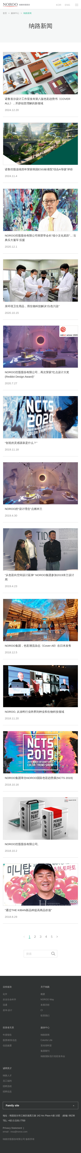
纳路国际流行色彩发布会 (53, 1056)
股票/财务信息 (10, 1040)
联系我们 (45, 1015)
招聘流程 (7, 1086)
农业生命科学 (9, 999)
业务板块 (7, 987)
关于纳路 (45, 987)
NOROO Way (47, 999)
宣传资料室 (46, 1045)
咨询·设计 (7, 1010)
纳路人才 (7, 1075)
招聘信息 (7, 1091)
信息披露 (7, 1045)
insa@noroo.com (19, 1131)
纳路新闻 (45, 1035)
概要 (43, 994)
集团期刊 (45, 1051)
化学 (5, 994)
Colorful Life (46, 1040)
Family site (12, 1105)
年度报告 (7, 1035)
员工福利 (7, 1081)
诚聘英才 (7, 1068)
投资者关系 (8, 1027)
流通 (5, 1005)
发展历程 (45, 1005)
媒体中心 (45, 1027)
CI (42, 1010)
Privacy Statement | (14, 1128)
